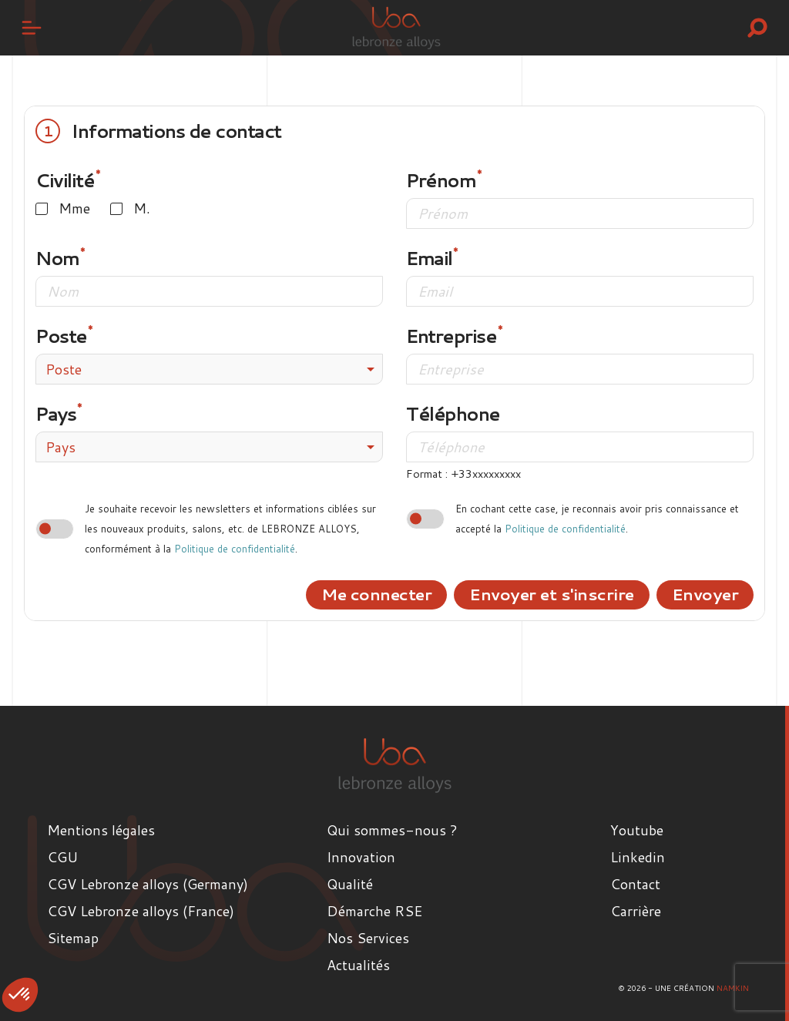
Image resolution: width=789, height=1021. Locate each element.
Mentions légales (101, 830)
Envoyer (705, 594)
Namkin (733, 987)
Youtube (636, 830)
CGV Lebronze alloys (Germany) (147, 884)
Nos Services (368, 938)
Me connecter (376, 594)
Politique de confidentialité (234, 549)
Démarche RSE (374, 911)
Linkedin (637, 857)
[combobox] (209, 369)
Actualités (358, 965)
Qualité (350, 884)
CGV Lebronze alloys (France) (140, 911)
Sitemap (73, 938)
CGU (62, 857)
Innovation (361, 857)
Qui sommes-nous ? (392, 830)
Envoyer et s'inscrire (551, 594)
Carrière (635, 911)
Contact (635, 884)
